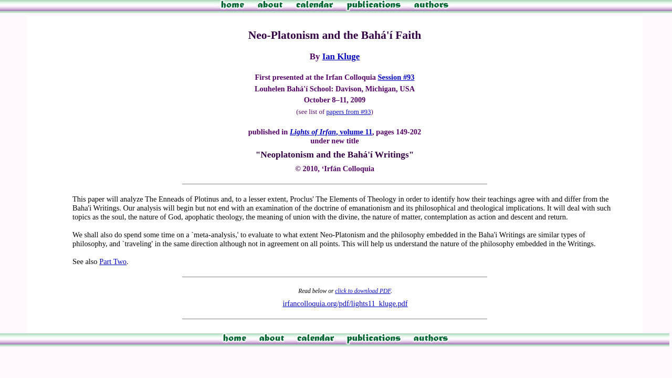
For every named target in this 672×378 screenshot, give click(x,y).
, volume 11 (331, 132)
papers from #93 (348, 112)
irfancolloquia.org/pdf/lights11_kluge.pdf (344, 303)
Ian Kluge (341, 56)
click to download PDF (363, 291)
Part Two (113, 261)
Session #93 (396, 77)
